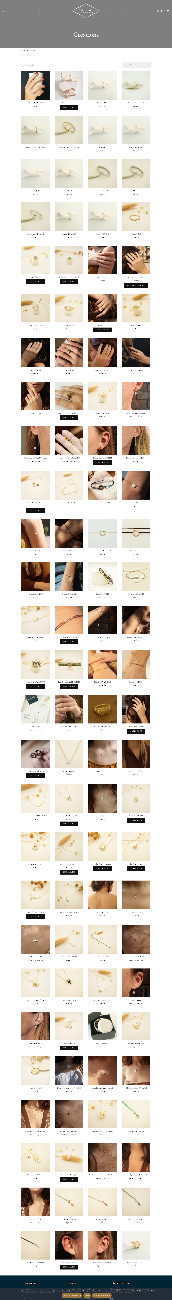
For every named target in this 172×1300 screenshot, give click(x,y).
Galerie (64, 11)
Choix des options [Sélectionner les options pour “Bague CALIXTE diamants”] (135, 285)
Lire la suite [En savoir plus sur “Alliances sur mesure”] (69, 107)
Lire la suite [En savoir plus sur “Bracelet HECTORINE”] (69, 642)
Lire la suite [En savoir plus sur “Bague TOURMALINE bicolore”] (69, 418)
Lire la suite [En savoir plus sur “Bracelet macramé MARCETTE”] (69, 687)
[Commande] (137, 65)
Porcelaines (43, 11)
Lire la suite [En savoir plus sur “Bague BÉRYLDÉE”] (36, 282)
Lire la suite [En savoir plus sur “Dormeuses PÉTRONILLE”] (69, 1048)
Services (115, 11)
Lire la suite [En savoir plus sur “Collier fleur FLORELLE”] (102, 869)
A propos (124, 11)
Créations (54, 11)
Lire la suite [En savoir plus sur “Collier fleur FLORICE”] (136, 869)
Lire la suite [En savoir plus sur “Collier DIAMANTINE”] (69, 824)
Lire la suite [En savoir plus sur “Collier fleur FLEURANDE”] (69, 872)
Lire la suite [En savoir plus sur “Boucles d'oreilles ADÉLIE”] (102, 463)
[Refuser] (169, 1296)
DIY (106, 11)
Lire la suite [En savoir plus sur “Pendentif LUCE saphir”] (69, 1179)
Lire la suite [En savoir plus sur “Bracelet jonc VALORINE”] (36, 687)
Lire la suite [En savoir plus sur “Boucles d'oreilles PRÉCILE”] (36, 511)
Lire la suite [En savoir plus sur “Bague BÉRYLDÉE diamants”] (69, 282)
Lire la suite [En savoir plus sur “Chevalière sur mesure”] (136, 731)
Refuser (87, 1295)
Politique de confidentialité (101, 1295)
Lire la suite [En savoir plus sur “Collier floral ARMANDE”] (36, 917)
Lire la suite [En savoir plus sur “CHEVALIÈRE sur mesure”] (36, 776)
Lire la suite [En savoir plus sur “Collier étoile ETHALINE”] (136, 821)
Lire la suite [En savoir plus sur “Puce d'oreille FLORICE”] (69, 1267)
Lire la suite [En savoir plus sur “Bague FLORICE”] (102, 330)
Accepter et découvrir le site (72, 1295)
